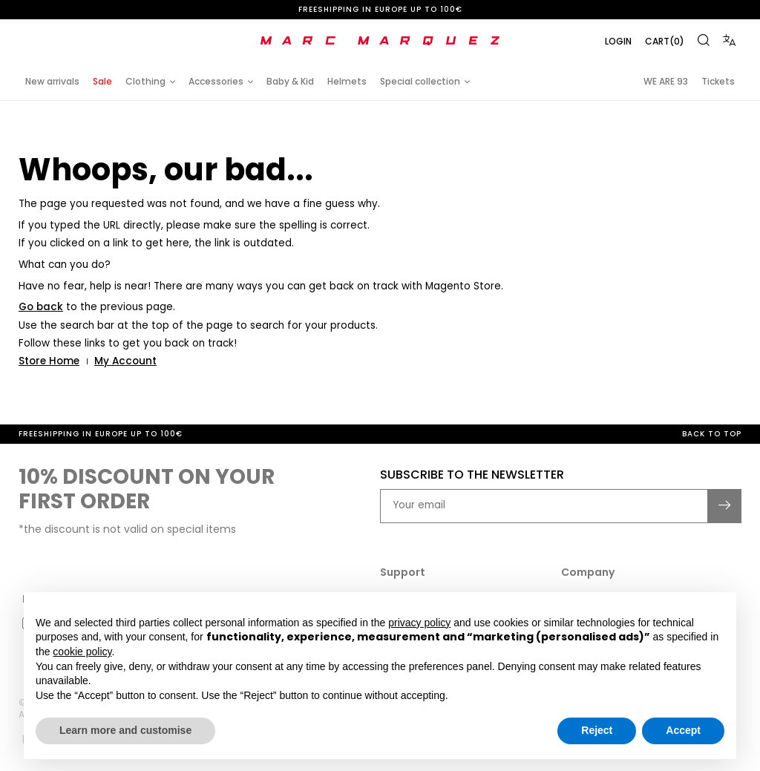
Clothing (145, 81)
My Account (125, 361)
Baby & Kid (290, 81)
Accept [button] (683, 730)
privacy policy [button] (419, 623)
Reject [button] (596, 730)
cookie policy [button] (82, 651)
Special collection (420, 81)
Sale (102, 81)
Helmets (347, 81)
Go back (41, 307)
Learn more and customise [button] (125, 730)
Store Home (49, 361)
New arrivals (52, 81)
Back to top (711, 433)
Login (618, 41)
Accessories (216, 81)
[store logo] (380, 40)
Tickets (718, 81)
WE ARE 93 (665, 81)
